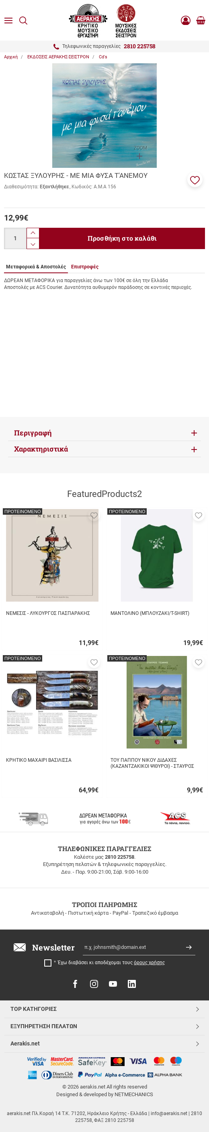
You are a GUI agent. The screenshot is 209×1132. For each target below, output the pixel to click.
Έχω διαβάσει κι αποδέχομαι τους (111, 962)
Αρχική (11, 57)
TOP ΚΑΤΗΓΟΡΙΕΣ (33, 1009)
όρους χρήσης (149, 962)
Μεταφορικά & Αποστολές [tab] (36, 267)
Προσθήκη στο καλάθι (122, 238)
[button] (195, 179)
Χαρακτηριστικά (41, 449)
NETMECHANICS (134, 1094)
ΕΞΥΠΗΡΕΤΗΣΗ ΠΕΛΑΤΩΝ (43, 1026)
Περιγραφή (33, 432)
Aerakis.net (25, 1043)
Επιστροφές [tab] (84, 267)
